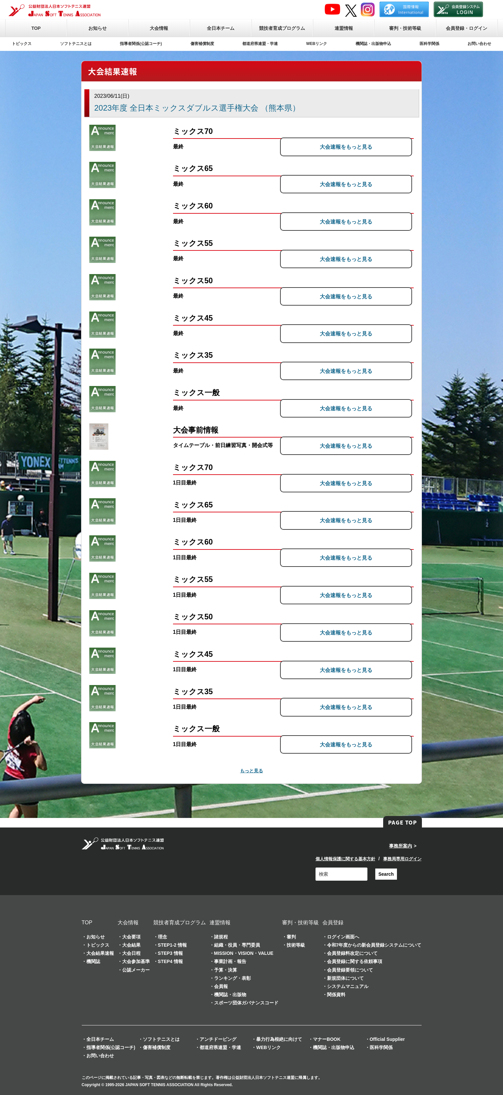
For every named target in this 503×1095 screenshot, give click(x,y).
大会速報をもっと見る (363, 146)
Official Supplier (387, 1039)
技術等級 (296, 945)
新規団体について (345, 978)
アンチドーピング (218, 1039)
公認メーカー (136, 970)
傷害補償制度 (202, 43)
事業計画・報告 (230, 961)
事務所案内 (400, 845)
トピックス (22, 43)
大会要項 (131, 936)
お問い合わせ (479, 43)
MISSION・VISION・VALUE (243, 953)
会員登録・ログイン (466, 28)
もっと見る (251, 770)
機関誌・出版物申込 (373, 43)
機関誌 (93, 961)
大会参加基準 (136, 961)
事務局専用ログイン (402, 858)
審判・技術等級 (405, 28)
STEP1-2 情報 (172, 945)
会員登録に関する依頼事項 (354, 961)
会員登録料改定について (352, 953)
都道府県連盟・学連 (260, 43)
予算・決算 (225, 970)
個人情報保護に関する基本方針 (345, 858)
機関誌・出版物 (230, 994)
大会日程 (131, 953)
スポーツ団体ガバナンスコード (246, 1002)
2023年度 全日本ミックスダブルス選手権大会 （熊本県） (197, 107)
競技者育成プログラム (282, 28)
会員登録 (332, 922)
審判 (291, 936)
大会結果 (131, 945)
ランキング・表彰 (232, 978)
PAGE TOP (402, 822)
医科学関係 (429, 43)
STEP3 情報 (170, 953)
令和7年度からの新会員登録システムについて (374, 945)
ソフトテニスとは (76, 43)
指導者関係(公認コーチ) (141, 43)
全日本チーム (220, 28)
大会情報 (159, 28)
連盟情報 (344, 28)
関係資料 (336, 994)
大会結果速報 (100, 953)
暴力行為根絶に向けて (279, 1039)
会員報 (221, 986)
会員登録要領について (350, 970)
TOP (36, 28)
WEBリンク (316, 43)
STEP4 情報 (170, 961)
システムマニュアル (347, 986)
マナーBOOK (326, 1039)
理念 (162, 936)
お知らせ (97, 28)
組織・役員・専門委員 (237, 945)
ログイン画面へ (343, 936)
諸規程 (221, 936)
